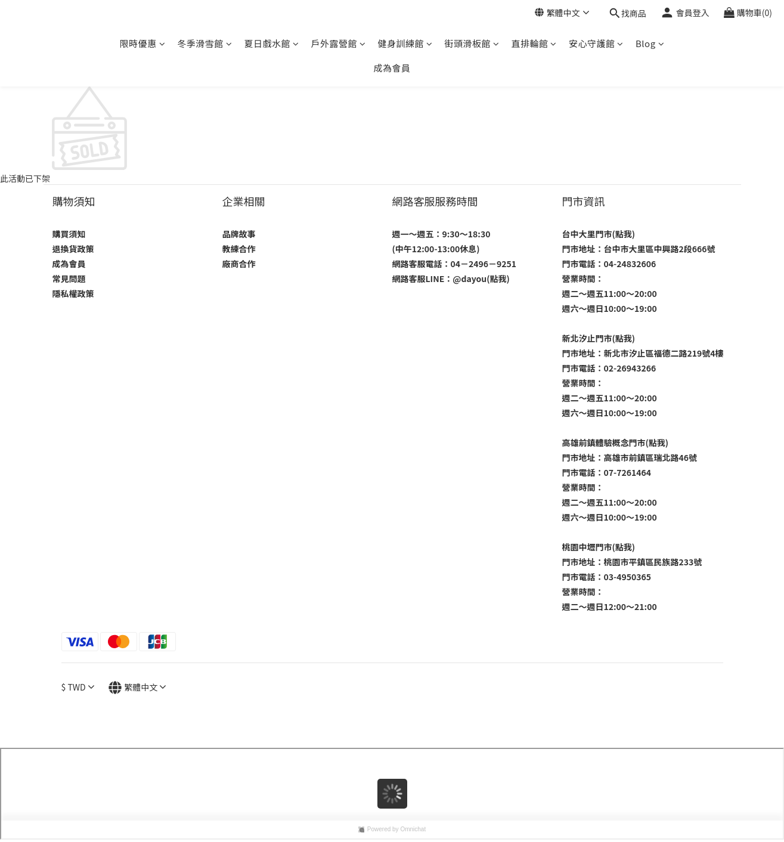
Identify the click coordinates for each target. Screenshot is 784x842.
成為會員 (391, 67)
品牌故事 (239, 234)
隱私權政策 (73, 293)
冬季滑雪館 (204, 43)
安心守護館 (596, 43)
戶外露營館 (338, 43)
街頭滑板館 (471, 43)
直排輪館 (534, 43)
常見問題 (69, 278)
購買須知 (69, 234)
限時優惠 (143, 43)
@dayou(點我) (481, 278)
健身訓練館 (404, 43)
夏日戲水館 (271, 43)
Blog (650, 43)
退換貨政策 (73, 249)
